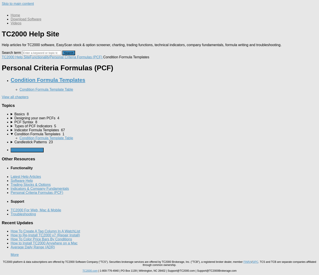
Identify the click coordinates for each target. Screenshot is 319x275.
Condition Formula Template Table (46, 89)
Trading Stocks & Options (31, 185)
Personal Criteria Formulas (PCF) (76, 57)
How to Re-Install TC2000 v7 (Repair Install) (45, 235)
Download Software (26, 19)
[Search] (41, 53)
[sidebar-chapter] (164, 114)
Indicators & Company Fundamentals (40, 189)
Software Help (22, 181)
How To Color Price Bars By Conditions (41, 239)
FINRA (247, 261)
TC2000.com (90, 270)
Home (15, 15)
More (15, 255)
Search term (11, 53)
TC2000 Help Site (16, 57)
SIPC (255, 261)
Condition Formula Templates (48, 80)
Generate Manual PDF (27, 150)
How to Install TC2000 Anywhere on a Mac (44, 243)
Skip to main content (18, 4)
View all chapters (15, 97)
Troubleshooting (23, 214)
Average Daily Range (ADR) (33, 247)
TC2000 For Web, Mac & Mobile (36, 210)
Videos (16, 23)
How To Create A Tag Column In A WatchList (45, 231)
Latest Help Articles (26, 177)
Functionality (40, 57)
